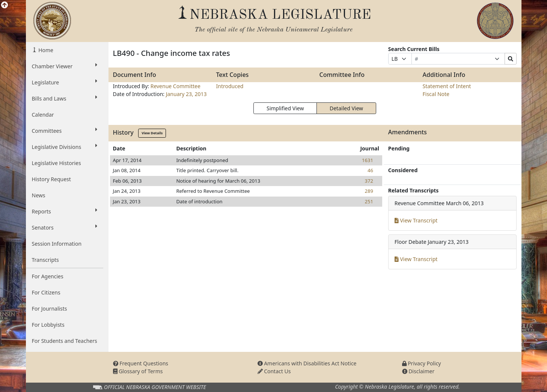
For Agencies (47, 276)
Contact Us (274, 371)
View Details (152, 133)
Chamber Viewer (64, 66)
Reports (64, 211)
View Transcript (416, 220)
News (38, 195)
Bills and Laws (64, 98)
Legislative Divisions (64, 146)
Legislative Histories (56, 163)
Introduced (230, 86)
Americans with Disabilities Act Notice (307, 363)
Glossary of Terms (138, 371)
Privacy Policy (421, 363)
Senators (64, 227)
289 (369, 191)
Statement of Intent (447, 86)
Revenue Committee (175, 86)
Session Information (57, 243)
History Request (51, 179)
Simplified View (285, 108)
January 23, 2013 (186, 94)
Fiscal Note (436, 94)
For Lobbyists (48, 324)
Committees (64, 130)
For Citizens (46, 292)
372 (369, 180)
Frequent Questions (141, 363)
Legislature (64, 82)
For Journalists (49, 308)
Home (45, 50)
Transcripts (45, 259)
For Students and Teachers (64, 340)
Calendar (43, 114)
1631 (367, 160)
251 (369, 201)
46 (370, 170)
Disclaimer (418, 371)
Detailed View (346, 108)
